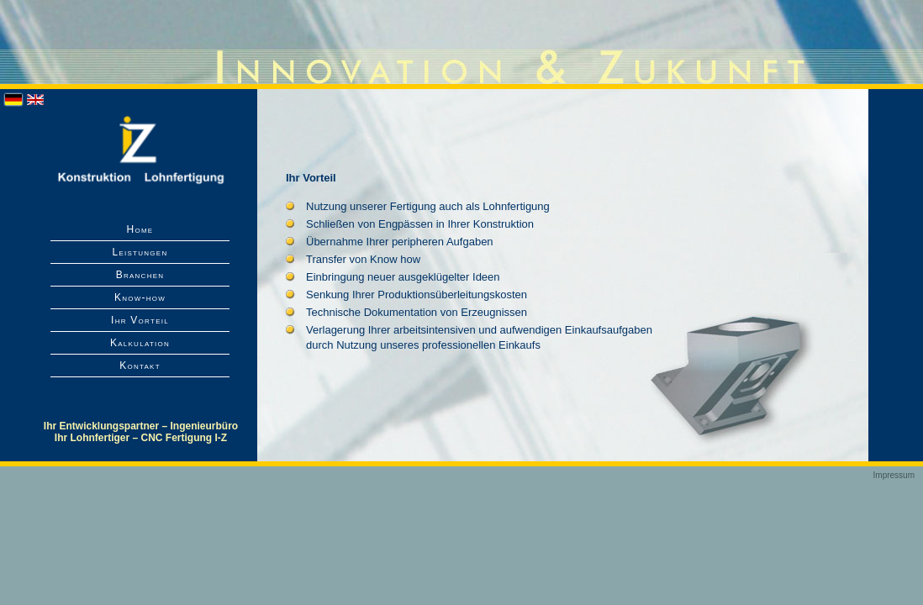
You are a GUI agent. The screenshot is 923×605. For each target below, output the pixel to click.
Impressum (894, 475)
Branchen (140, 275)
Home (140, 229)
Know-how (140, 297)
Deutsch (13, 100)
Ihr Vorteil (140, 320)
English (35, 100)
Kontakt (140, 365)
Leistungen (139, 252)
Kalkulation (140, 343)
